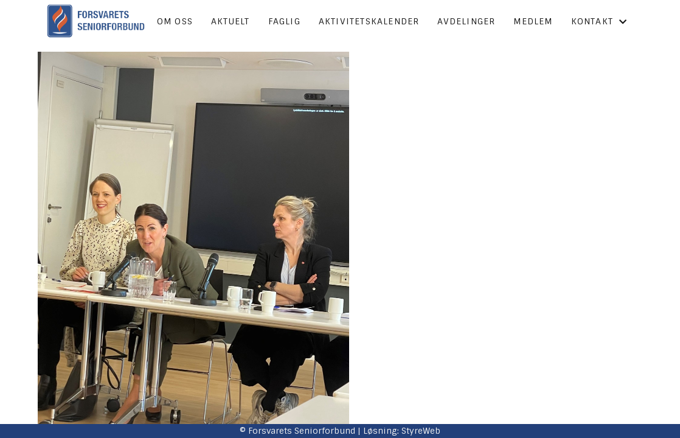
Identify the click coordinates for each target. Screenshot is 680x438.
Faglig (284, 21)
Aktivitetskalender (369, 21)
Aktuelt (230, 21)
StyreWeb (420, 430)
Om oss (175, 21)
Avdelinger (466, 21)
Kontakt (599, 21)
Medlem (532, 21)
